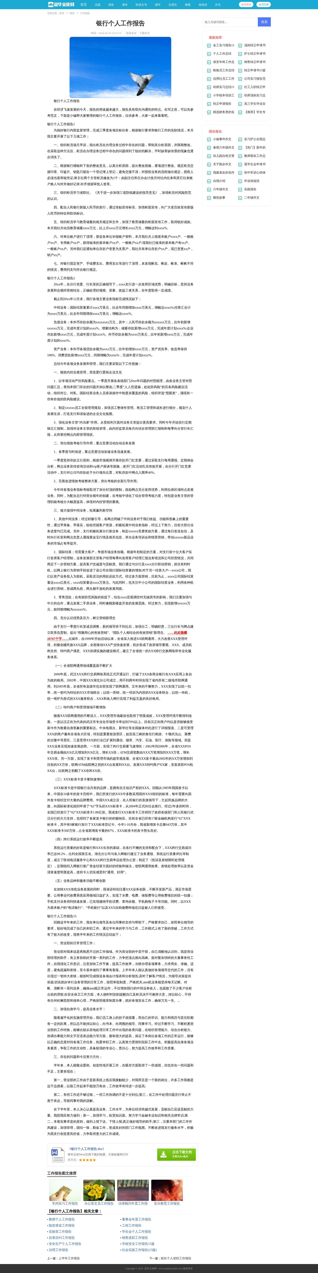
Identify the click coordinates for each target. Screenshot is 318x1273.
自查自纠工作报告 (62, 1237)
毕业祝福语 (251, 181)
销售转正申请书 (255, 62)
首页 (83, 4)
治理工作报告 (58, 1250)
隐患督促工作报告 (62, 1225)
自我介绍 (219, 181)
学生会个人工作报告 (136, 1231)
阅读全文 (131, 33)
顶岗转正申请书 (255, 45)
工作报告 (85, 13)
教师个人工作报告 (62, 1219)
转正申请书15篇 (255, 70)
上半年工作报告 (69, 1258)
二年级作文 (251, 197)
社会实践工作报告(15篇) (139, 1250)
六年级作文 (220, 189)
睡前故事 (219, 197)
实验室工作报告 (60, 1231)
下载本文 (144, 33)
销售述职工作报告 (135, 1237)
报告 (72, 13)
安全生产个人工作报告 (65, 1243)
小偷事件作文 (222, 139)
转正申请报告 (222, 103)
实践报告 (250, 189)
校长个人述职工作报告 (176, 1258)
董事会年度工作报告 (136, 1219)
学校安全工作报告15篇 (138, 1243)
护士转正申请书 (255, 53)
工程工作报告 (132, 1225)
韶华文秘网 (151, 1268)
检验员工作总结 (223, 70)
